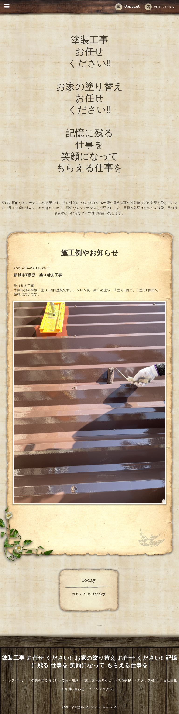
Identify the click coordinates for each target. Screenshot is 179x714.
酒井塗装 (77, 707)
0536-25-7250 (160, 7)
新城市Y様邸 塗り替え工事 (38, 276)
